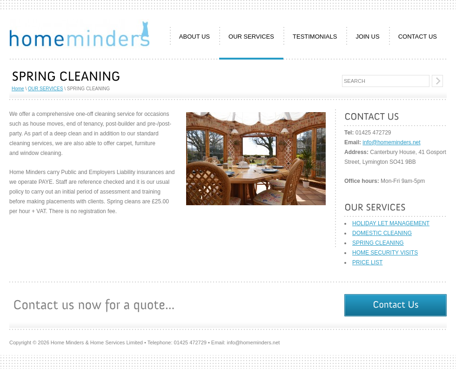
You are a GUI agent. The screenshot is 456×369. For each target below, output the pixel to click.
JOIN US (367, 36)
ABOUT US (194, 36)
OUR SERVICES (251, 36)
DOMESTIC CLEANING (382, 233)
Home (18, 88)
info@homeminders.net (391, 142)
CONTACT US (417, 36)
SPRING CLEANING (378, 243)
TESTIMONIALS (315, 36)
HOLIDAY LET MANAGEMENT (390, 223)
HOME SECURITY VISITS (385, 252)
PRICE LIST (367, 262)
